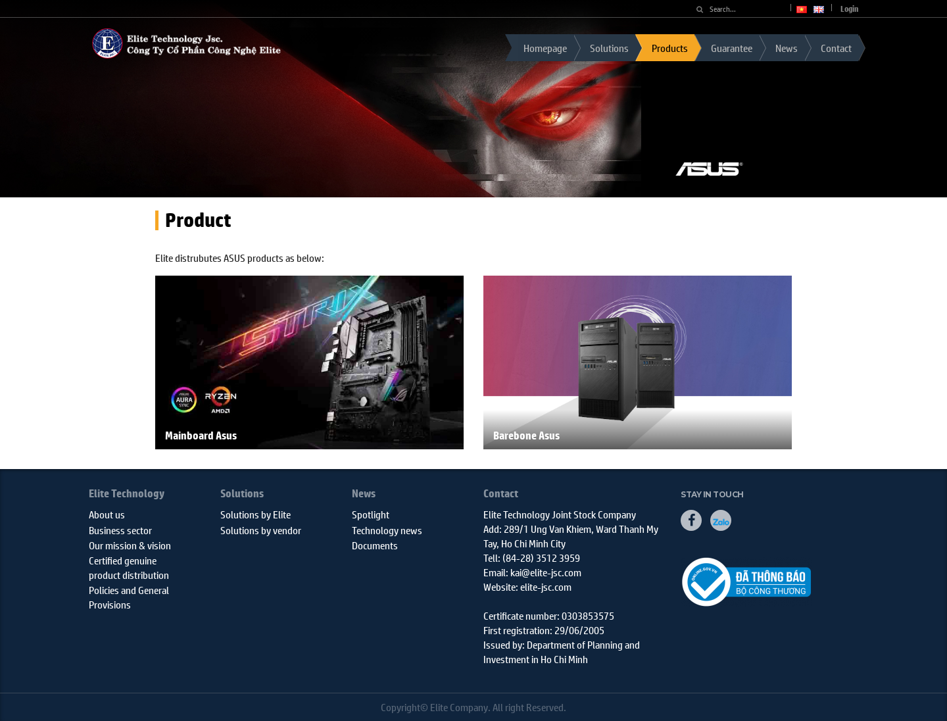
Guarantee (731, 48)
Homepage (545, 48)
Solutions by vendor (260, 530)
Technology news (387, 530)
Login (849, 8)
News (786, 48)
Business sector (120, 530)
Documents (375, 545)
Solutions (609, 48)
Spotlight (370, 514)
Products (670, 48)
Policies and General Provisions (129, 596)
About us (107, 514)
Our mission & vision (130, 545)
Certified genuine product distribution (129, 567)
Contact (836, 48)
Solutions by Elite (255, 514)
